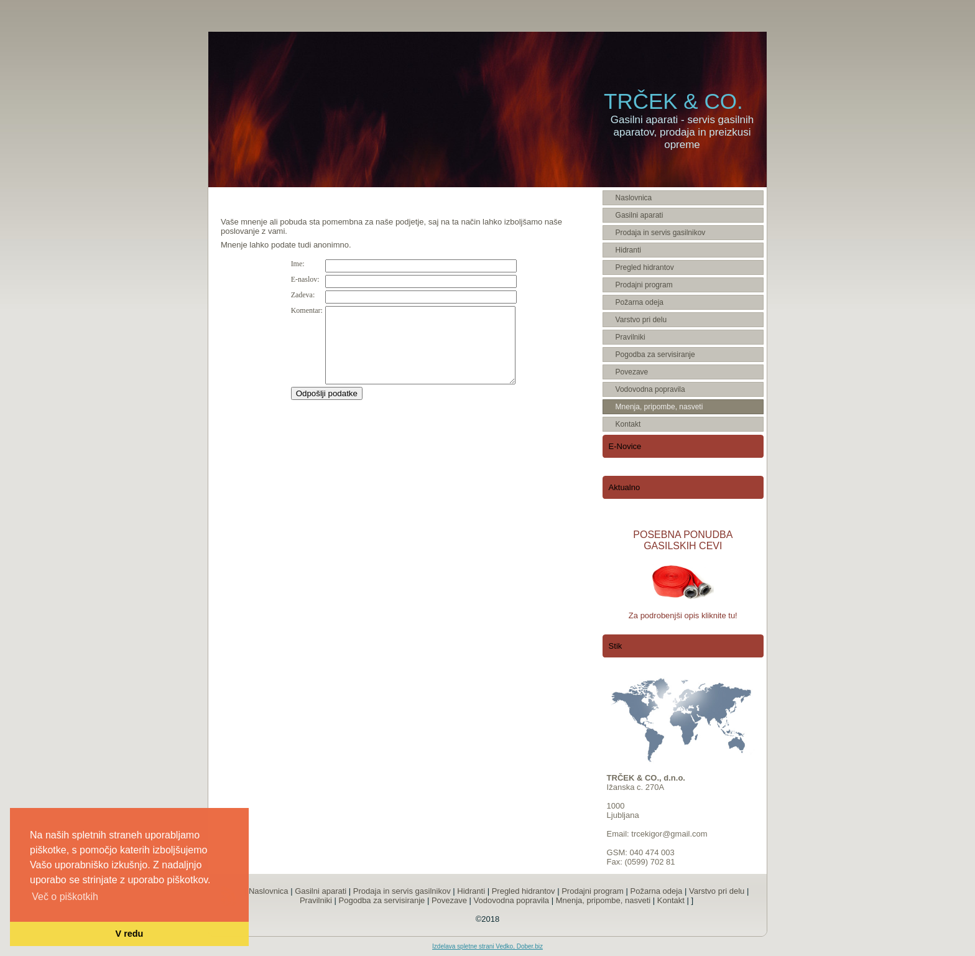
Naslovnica (269, 891)
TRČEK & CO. (673, 101)
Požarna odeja (657, 891)
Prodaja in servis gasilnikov (402, 891)
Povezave (449, 900)
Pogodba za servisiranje (382, 900)
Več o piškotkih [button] (65, 896)
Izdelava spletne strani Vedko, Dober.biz (487, 946)
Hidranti (471, 891)
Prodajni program (592, 891)
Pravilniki (316, 900)
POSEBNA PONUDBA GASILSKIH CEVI (682, 540)
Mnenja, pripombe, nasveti (603, 900)
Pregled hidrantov (523, 891)
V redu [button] (130, 934)
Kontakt (671, 900)
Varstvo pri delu (716, 891)
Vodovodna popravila (511, 900)
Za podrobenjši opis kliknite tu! (683, 615)
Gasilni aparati (320, 891)
